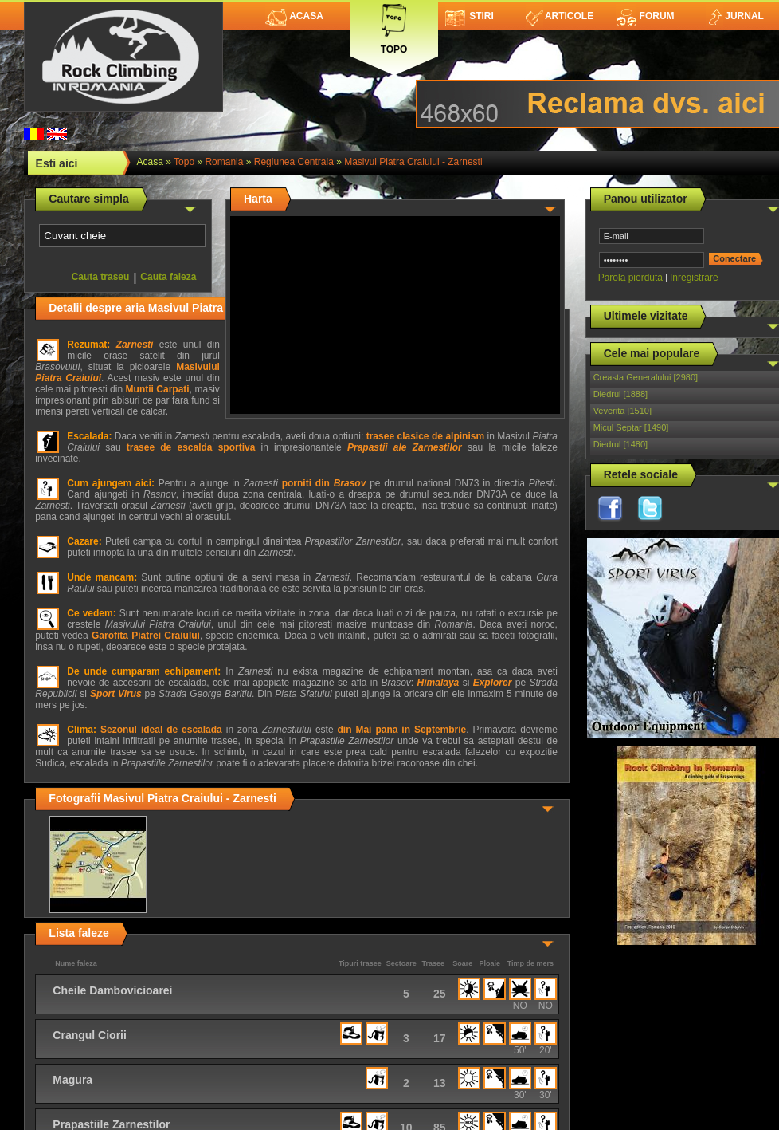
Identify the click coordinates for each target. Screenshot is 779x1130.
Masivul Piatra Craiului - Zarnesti (413, 161)
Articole (559, 16)
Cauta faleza (168, 276)
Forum (645, 16)
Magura (72, 1079)
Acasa (294, 16)
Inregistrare (694, 277)
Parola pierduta (630, 277)
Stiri (469, 16)
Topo (394, 26)
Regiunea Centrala (294, 161)
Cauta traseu (101, 276)
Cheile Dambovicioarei (112, 990)
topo (184, 161)
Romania (224, 161)
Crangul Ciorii (90, 1035)
